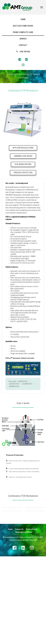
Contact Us (19, 567)
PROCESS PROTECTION (23, 172)
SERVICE (23, 39)
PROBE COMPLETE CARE (23, 32)
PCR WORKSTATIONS (23, 164)
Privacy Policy (31, 567)
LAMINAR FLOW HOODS (23, 156)
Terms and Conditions (23, 569)
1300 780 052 (23, 51)
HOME (23, 19)
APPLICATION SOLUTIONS (23, 148)
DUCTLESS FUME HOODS (23, 26)
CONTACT (23, 45)
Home (10, 567)
